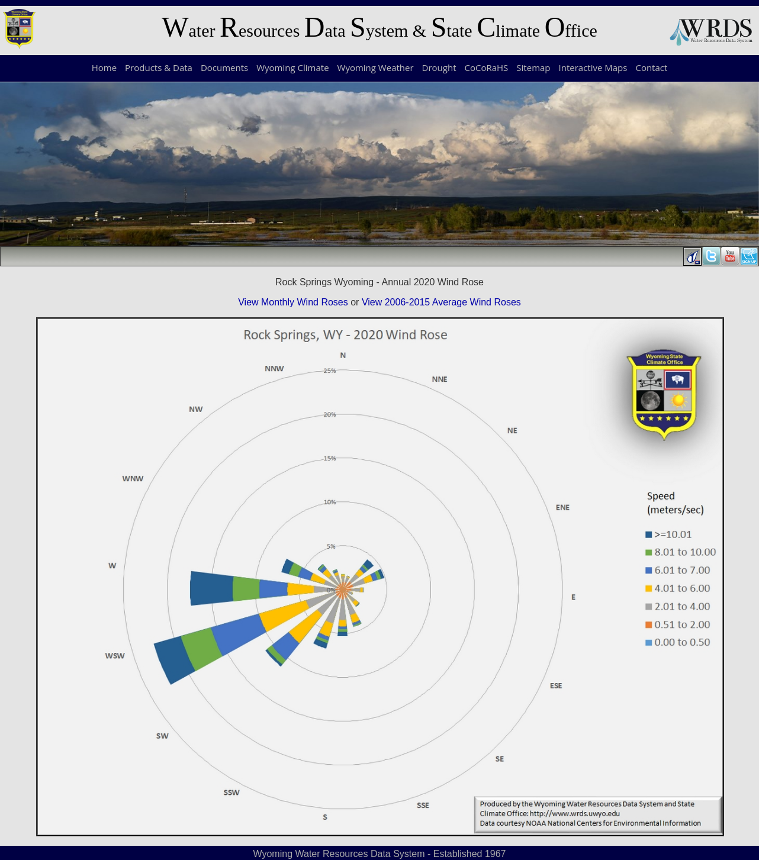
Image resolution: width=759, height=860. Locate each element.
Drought (439, 67)
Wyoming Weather (375, 67)
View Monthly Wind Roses (293, 302)
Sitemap (533, 67)
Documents (224, 67)
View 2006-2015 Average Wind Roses (441, 302)
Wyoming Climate (292, 67)
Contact (651, 67)
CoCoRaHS (487, 67)
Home (104, 67)
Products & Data (158, 67)
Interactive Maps (593, 67)
